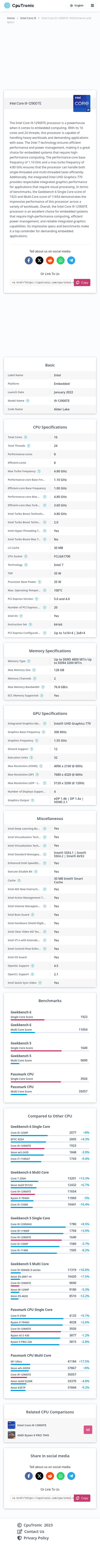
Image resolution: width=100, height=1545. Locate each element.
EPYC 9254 (17, 1139)
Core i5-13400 (19, 1204)
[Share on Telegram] (71, 260)
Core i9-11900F (20, 1231)
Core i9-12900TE (21, 1145)
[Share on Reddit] (50, 260)
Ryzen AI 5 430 (20, 1335)
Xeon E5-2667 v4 (21, 1276)
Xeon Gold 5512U (22, 1185)
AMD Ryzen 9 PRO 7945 (33, 1435)
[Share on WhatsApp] (61, 260)
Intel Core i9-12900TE (31, 1425)
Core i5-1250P (19, 1132)
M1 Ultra (16, 1361)
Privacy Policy (36, 1538)
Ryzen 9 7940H (20, 1198)
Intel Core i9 (28, 18)
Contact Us (34, 1531)
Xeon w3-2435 (19, 1152)
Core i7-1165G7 (20, 1159)
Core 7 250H (18, 1178)
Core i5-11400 (19, 1250)
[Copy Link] (82, 282)
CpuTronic (19, 5)
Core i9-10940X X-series (26, 1270)
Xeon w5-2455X (20, 1368)
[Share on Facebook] (29, 260)
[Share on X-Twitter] (39, 260)
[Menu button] (92, 5)
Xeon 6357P (18, 1387)
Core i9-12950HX (21, 1224)
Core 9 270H (18, 1316)
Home (11, 18)
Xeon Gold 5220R (21, 1381)
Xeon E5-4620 (19, 1296)
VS (88, 1430)
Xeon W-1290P (20, 1289)
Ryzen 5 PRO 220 (21, 1342)
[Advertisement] (50, 56)
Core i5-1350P (19, 1244)
